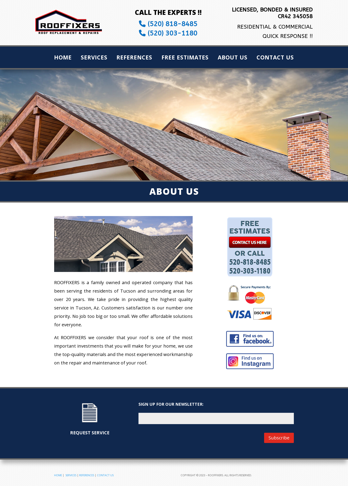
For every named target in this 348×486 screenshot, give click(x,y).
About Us (232, 58)
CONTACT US (105, 475)
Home (63, 58)
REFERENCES (86, 475)
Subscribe (279, 438)
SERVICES (70, 475)
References (134, 58)
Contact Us (275, 58)
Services (94, 58)
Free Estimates (185, 58)
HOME (58, 475)
